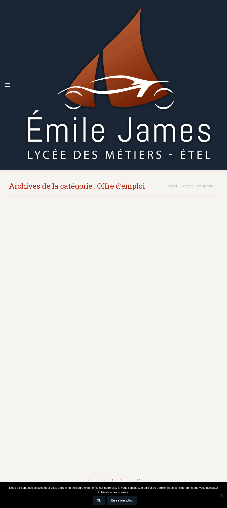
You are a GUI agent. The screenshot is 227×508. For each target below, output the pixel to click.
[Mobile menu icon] (7, 85)
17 (138, 480)
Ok (99, 500)
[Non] (221, 495)
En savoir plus (122, 500)
